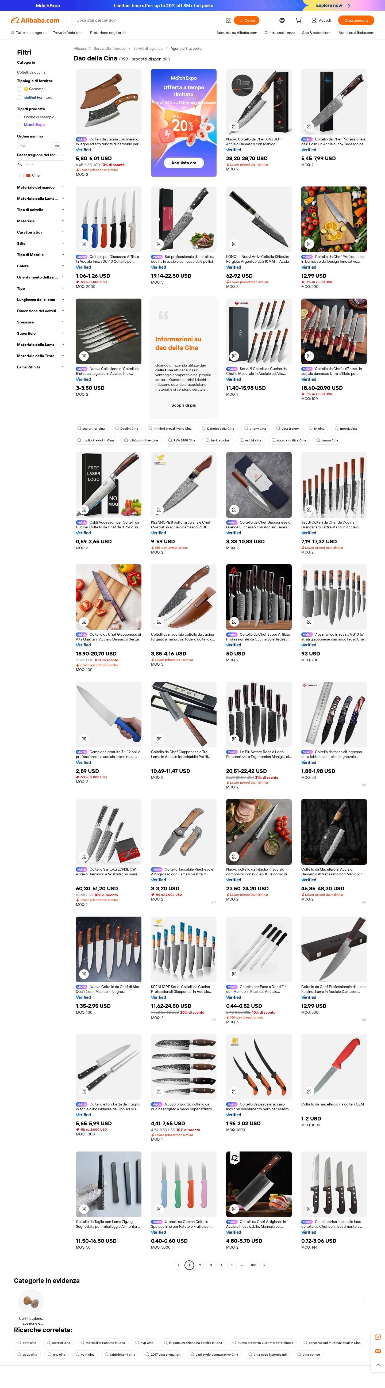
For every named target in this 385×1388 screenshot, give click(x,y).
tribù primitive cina (141, 440)
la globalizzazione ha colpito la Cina (193, 1343)
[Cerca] (246, 20)
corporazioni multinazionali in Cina (332, 1343)
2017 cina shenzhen (162, 1354)
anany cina (255, 428)
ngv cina (57, 1354)
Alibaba (80, 48)
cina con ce (308, 1354)
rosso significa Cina (289, 440)
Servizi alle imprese (109, 48)
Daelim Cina (126, 428)
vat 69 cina (250, 440)
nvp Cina (144, 1343)
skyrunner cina (91, 428)
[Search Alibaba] (148, 20)
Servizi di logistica (148, 48)
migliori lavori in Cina (95, 440)
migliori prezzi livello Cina (170, 428)
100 (253, 1265)
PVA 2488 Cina (181, 440)
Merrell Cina (58, 1343)
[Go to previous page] (178, 1265)
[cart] (299, 21)
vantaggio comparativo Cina (214, 1354)
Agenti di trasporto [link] (186, 48)
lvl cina (317, 428)
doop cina (27, 1354)
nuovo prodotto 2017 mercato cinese (262, 1343)
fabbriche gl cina (120, 1354)
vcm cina (85, 1354)
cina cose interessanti (267, 1354)
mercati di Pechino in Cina (102, 1343)
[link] (378, 1337)
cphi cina (26, 1343)
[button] (228, 20)
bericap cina (218, 440)
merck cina (346, 428)
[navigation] (40, 657)
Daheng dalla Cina (218, 428)
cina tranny (287, 428)
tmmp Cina (327, 440)
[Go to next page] (264, 1265)
